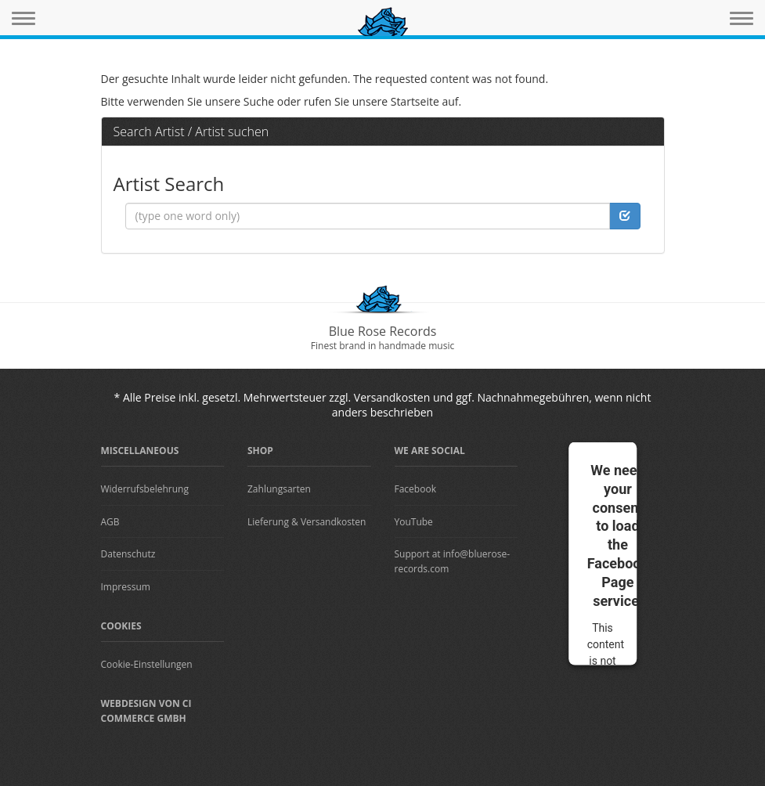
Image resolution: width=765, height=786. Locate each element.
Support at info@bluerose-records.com (453, 561)
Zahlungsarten (279, 489)
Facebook (415, 489)
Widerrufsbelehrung (145, 489)
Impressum (125, 586)
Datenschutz (128, 554)
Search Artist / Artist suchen (191, 131)
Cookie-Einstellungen (147, 664)
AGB (110, 521)
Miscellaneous (140, 450)
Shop (260, 450)
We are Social (430, 450)
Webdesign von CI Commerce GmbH (146, 711)
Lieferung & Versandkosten (306, 521)
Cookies (121, 626)
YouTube (414, 521)
